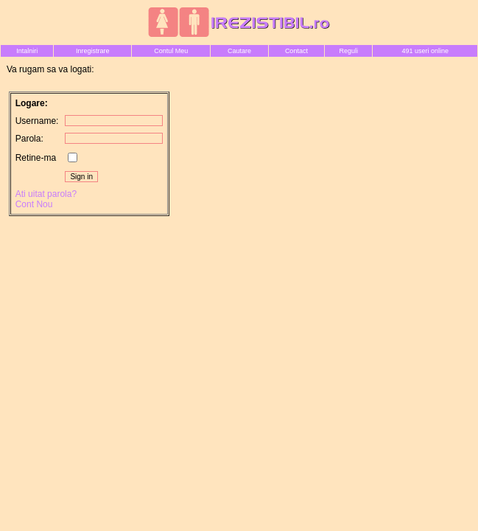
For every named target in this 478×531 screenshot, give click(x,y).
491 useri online (425, 51)
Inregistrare (93, 51)
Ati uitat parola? (46, 194)
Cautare (239, 51)
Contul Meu (171, 51)
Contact (296, 51)
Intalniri (27, 51)
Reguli (348, 51)
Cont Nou (34, 204)
